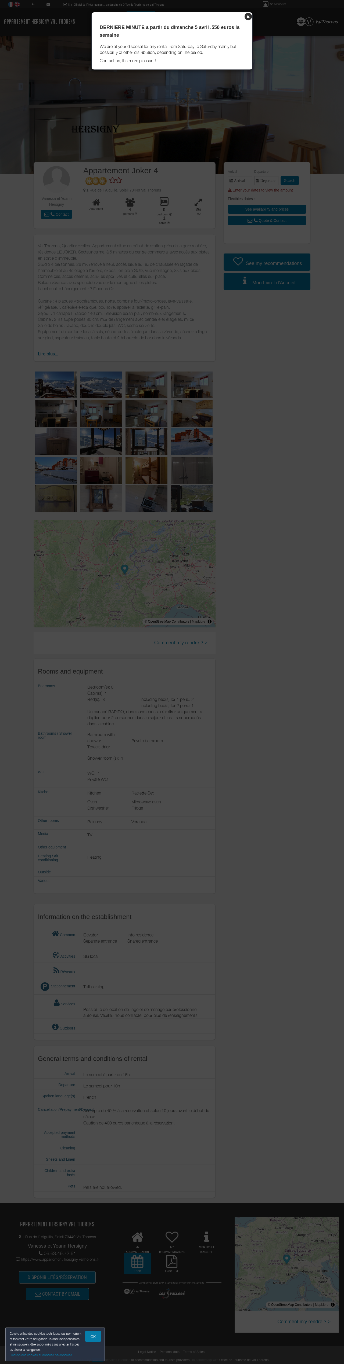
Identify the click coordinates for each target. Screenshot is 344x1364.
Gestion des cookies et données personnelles (41, 1355)
